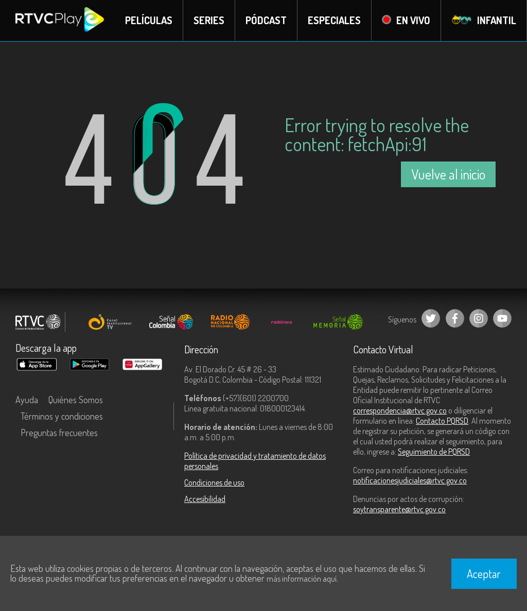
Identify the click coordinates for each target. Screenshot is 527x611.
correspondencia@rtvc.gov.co (400, 410)
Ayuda (26, 399)
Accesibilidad (204, 499)
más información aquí (302, 578)
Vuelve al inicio (448, 174)
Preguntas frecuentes (59, 432)
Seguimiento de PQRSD (434, 451)
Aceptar (484, 573)
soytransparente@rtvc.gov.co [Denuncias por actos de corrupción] (399, 509)
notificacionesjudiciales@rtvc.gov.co (410, 480)
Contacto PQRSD (442, 421)
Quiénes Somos (75, 399)
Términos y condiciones (62, 416)
